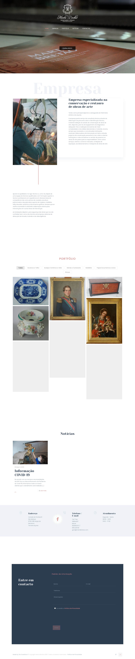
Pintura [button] (67, 272)
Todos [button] (20, 268)
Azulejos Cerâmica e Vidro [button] (53, 268)
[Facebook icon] (116, 654)
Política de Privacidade (72, 608)
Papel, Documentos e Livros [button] (106, 268)
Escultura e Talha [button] (33, 268)
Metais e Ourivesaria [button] (74, 268)
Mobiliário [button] (89, 268)
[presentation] (67, 617)
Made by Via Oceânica (20, 654)
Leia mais (43, 491)
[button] (31, 291)
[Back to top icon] (120, 655)
